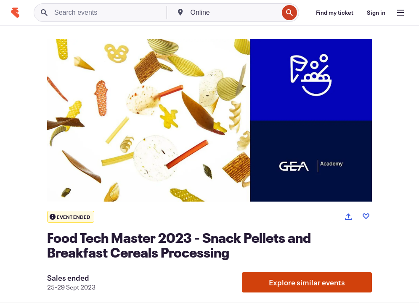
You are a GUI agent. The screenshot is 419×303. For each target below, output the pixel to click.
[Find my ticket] (334, 12)
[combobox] (234, 12)
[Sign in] (376, 12)
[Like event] (366, 216)
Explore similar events (307, 282)
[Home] (15, 13)
